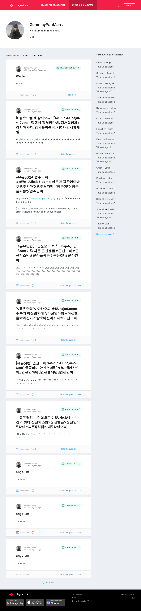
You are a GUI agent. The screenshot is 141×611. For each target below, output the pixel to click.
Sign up (129, 6)
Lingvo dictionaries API (80, 601)
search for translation (53, 5)
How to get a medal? (105, 234)
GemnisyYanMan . (31, 68)
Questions (37, 56)
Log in (118, 5)
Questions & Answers (82, 5)
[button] (87, 63)
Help (74, 598)
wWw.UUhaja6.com (40, 198)
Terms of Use (77, 594)
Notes (25, 56)
